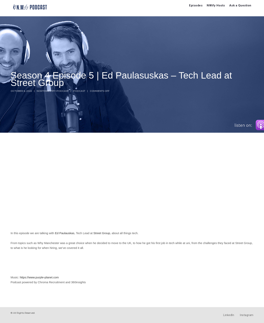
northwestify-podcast (53, 90)
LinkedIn (228, 315)
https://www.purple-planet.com (39, 277)
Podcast (79, 90)
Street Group (101, 233)
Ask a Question (240, 5)
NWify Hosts (216, 5)
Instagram (247, 315)
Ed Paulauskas (64, 233)
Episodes (195, 5)
